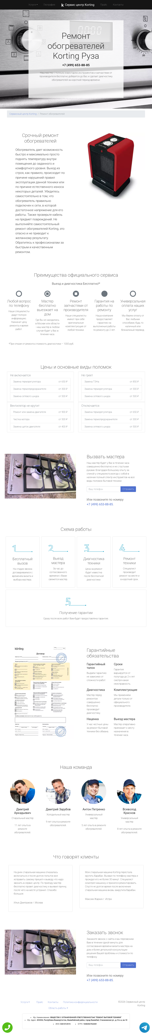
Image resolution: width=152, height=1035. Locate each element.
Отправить (128, 489)
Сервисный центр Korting (23, 113)
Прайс (103, 4)
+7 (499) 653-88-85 (76, 65)
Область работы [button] (57, 1008)
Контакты (118, 4)
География (49, 4)
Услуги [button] (32, 4)
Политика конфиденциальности (80, 1002)
